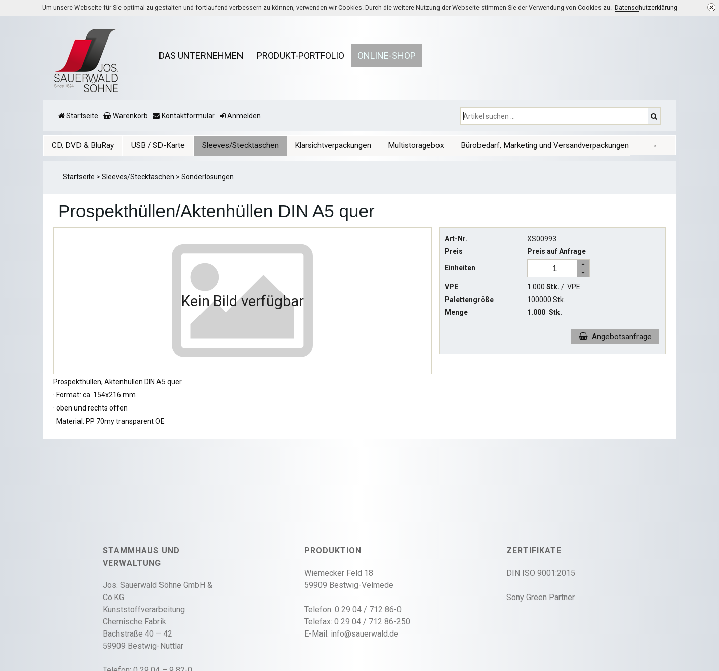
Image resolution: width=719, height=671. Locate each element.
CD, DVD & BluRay (85, 145)
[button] (583, 264)
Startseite (79, 177)
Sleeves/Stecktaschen (245, 145)
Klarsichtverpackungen (339, 145)
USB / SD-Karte (162, 145)
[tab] (85, 145)
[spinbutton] (555, 268)
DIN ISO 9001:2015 (540, 573)
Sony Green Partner (540, 597)
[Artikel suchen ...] (555, 116)
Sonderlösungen (207, 177)
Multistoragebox (423, 145)
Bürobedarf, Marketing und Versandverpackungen (552, 145)
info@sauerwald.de (364, 634)
